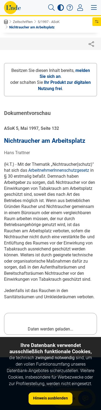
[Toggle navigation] (80, 7)
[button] (51, 7)
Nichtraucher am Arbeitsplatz (32, 27)
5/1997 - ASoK (49, 22)
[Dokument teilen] (91, 44)
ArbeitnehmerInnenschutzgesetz (58, 170)
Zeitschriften (23, 22)
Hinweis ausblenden (50, 398)
